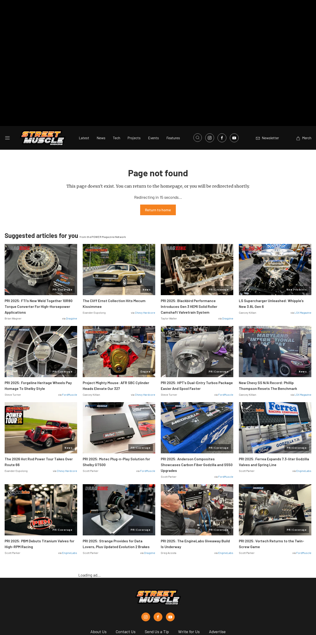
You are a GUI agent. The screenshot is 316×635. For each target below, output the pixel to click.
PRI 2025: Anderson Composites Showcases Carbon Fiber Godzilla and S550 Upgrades (197, 418)
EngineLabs (303, 423)
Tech (116, 91)
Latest (84, 91)
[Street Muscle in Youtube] (170, 569)
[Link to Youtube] (234, 90)
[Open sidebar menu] (7, 91)
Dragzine (71, 271)
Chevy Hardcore (145, 265)
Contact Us (126, 584)
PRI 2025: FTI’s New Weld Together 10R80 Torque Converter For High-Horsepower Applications (39, 259)
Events (153, 91)
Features (173, 91)
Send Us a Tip (157, 584)
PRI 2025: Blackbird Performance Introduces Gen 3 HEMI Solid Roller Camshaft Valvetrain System (189, 259)
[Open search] (197, 90)
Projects (134, 91)
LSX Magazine (302, 265)
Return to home (158, 163)
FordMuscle (69, 347)
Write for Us (189, 584)
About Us (98, 584)
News (101, 91)
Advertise (217, 584)
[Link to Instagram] (209, 90)
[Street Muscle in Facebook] (158, 569)
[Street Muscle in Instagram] (145, 569)
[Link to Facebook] (222, 90)
